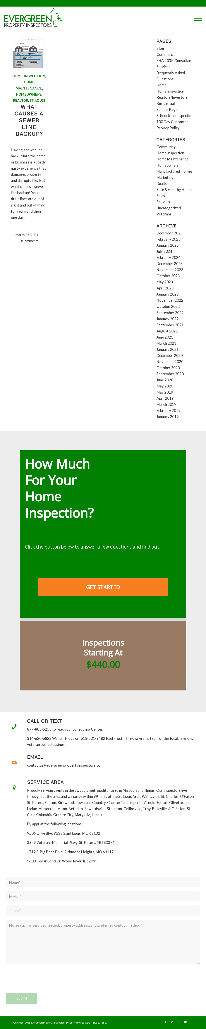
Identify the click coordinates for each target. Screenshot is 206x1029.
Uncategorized (168, 208)
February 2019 (168, 410)
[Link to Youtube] (185, 1022)
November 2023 (169, 269)
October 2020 (168, 367)
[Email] (14, 763)
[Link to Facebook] (165, 1022)
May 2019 (164, 392)
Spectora (85, 1022)
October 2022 (168, 306)
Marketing (164, 177)
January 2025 (167, 245)
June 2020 (164, 380)
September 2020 (170, 374)
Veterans (164, 214)
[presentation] (39, 982)
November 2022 (169, 300)
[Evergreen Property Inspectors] (33, 17)
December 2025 (169, 233)
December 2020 (169, 355)
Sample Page (166, 109)
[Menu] (196, 17)
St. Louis (37, 100)
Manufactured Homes (174, 171)
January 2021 (167, 349)
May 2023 (164, 282)
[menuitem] (196, 17)
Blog (160, 48)
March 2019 (166, 404)
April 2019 (165, 398)
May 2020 (164, 386)
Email (35, 757)
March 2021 (166, 343)
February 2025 (168, 239)
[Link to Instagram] (178, 1022)
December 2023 (169, 263)
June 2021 (164, 337)
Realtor (20, 100)
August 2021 (167, 331)
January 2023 (167, 294)
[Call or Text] (14, 727)
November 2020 (169, 361)
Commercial (166, 54)
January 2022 (167, 319)
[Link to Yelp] (192, 1022)
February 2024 (168, 257)
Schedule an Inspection (174, 115)
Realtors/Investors (172, 97)
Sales (160, 195)
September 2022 (170, 312)
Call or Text (44, 721)
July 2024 (164, 251)
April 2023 (165, 288)
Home (161, 85)
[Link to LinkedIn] (172, 1022)
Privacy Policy (168, 128)
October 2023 (168, 276)
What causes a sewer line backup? (29, 120)
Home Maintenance (172, 159)
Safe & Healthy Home (174, 189)
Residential (165, 103)
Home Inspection (28, 76)
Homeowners (28, 94)
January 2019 (167, 416)
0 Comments (29, 241)
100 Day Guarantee (172, 121)
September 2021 (170, 325)
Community (166, 147)
